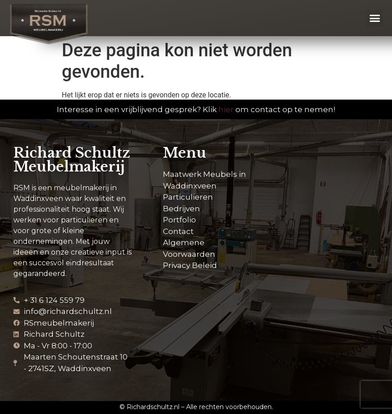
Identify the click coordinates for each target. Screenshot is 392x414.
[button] (374, 17)
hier (226, 109)
